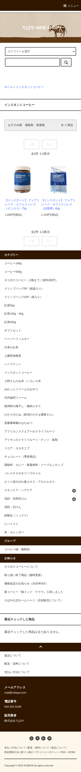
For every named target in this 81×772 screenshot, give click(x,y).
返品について (58, 747)
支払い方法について (15, 747)
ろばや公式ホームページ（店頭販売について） (33, 600)
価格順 (29, 125)
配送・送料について (38, 747)
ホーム (8, 87)
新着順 (40, 125)
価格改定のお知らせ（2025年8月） (26, 583)
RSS (63, 752)
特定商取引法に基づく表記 (18, 752)
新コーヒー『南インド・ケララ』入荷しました (33, 592)
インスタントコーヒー (30, 87)
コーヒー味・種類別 (17, 549)
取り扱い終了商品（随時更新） (24, 575)
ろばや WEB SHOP (40, 27)
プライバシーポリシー (47, 752)
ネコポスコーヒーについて (21, 566)
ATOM (71, 752)
